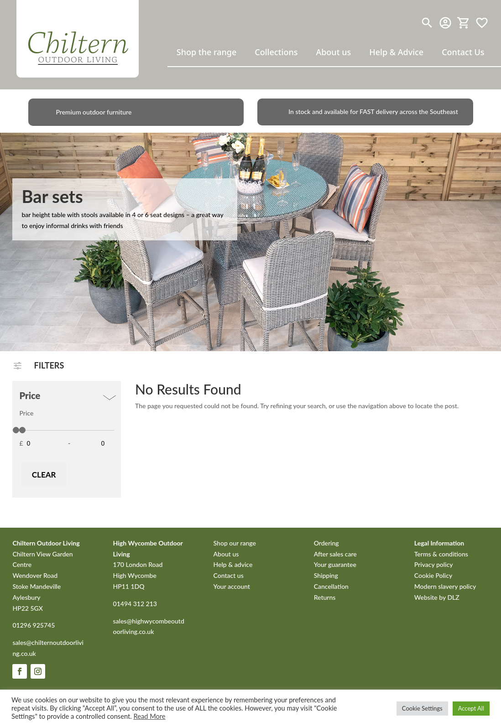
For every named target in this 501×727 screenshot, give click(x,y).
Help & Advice (396, 52)
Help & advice (233, 564)
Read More (149, 716)
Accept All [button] (471, 708)
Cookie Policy (433, 575)
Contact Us (463, 52)
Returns (325, 597)
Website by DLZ (436, 597)
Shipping (326, 575)
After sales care (335, 554)
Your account (232, 586)
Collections (276, 52)
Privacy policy (433, 564)
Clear (44, 474)
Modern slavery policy (445, 586)
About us (333, 52)
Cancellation (331, 586)
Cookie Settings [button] (422, 708)
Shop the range (207, 52)
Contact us (229, 575)
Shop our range (235, 543)
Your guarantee (335, 564)
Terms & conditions (441, 554)
